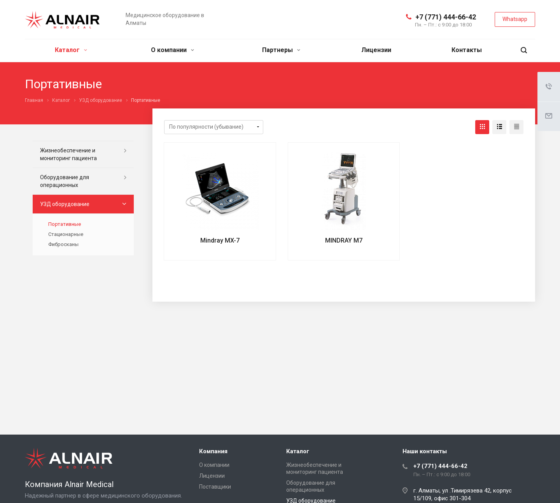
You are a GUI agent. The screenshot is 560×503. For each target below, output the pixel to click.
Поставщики (215, 487)
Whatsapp (514, 19)
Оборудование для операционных (64, 181)
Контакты (467, 50)
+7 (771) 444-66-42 (445, 17)
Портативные (64, 224)
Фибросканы (63, 244)
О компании (172, 50)
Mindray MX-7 (220, 240)
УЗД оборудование (64, 204)
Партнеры (281, 50)
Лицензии (376, 50)
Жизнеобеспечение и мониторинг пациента (68, 154)
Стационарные (65, 234)
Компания (213, 451)
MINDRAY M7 (343, 240)
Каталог (71, 50)
